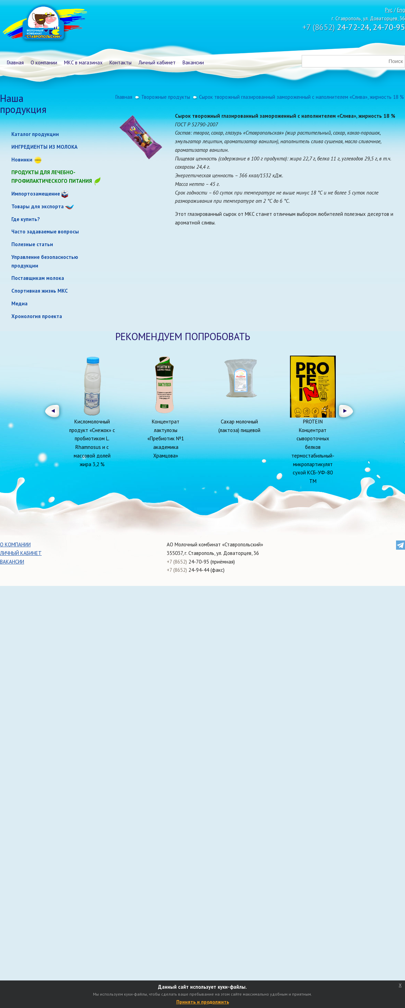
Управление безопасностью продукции (44, 261)
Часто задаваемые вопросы (45, 231)
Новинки (21, 159)
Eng (401, 10)
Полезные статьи (32, 244)
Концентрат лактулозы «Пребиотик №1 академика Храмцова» (165, 438)
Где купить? (25, 219)
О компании (44, 62)
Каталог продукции (35, 134)
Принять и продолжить (202, 1002)
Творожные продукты (165, 97)
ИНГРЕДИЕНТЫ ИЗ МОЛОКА (44, 147)
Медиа (19, 303)
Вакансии (193, 62)
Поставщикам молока (37, 278)
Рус (389, 10)
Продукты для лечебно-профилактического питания (56, 177)
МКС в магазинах (83, 62)
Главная (15, 62)
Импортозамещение (35, 193)
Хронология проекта (36, 316)
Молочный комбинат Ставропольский (44, 24)
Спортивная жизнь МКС (39, 290)
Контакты (121, 62)
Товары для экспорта (37, 206)
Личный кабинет (157, 62)
